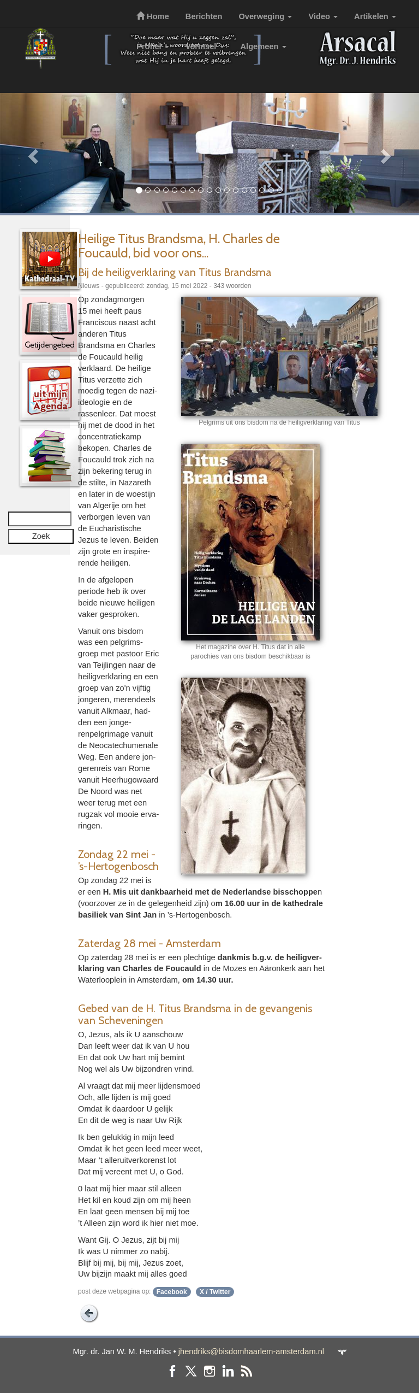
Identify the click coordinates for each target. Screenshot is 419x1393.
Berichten (204, 16)
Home (152, 16)
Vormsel (204, 46)
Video (323, 16)
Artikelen (375, 16)
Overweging (265, 16)
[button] (31, 153)
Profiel (152, 46)
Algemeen (263, 46)
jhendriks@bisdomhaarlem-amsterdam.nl (251, 1351)
